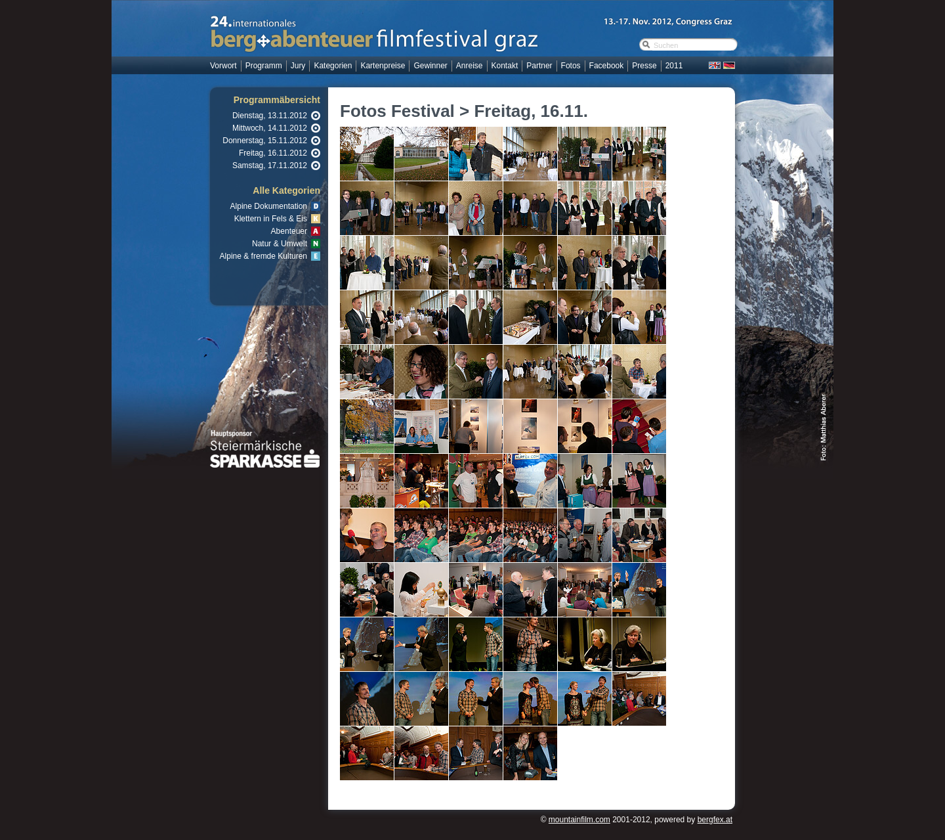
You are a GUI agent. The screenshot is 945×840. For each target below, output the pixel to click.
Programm (263, 65)
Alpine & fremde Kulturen (263, 256)
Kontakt (505, 65)
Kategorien (333, 65)
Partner (539, 65)
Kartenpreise (382, 65)
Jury (298, 65)
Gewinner (430, 65)
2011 (674, 65)
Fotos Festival (397, 111)
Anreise (469, 65)
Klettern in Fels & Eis (270, 218)
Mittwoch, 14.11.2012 (269, 128)
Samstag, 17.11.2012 (269, 165)
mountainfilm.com (579, 819)
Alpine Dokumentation (268, 206)
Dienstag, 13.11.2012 (269, 115)
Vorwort (223, 65)
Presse (644, 65)
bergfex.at (715, 819)
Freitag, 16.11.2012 (273, 153)
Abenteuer (289, 231)
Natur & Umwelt (279, 243)
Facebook (606, 65)
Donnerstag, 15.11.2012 (264, 140)
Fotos (571, 65)
